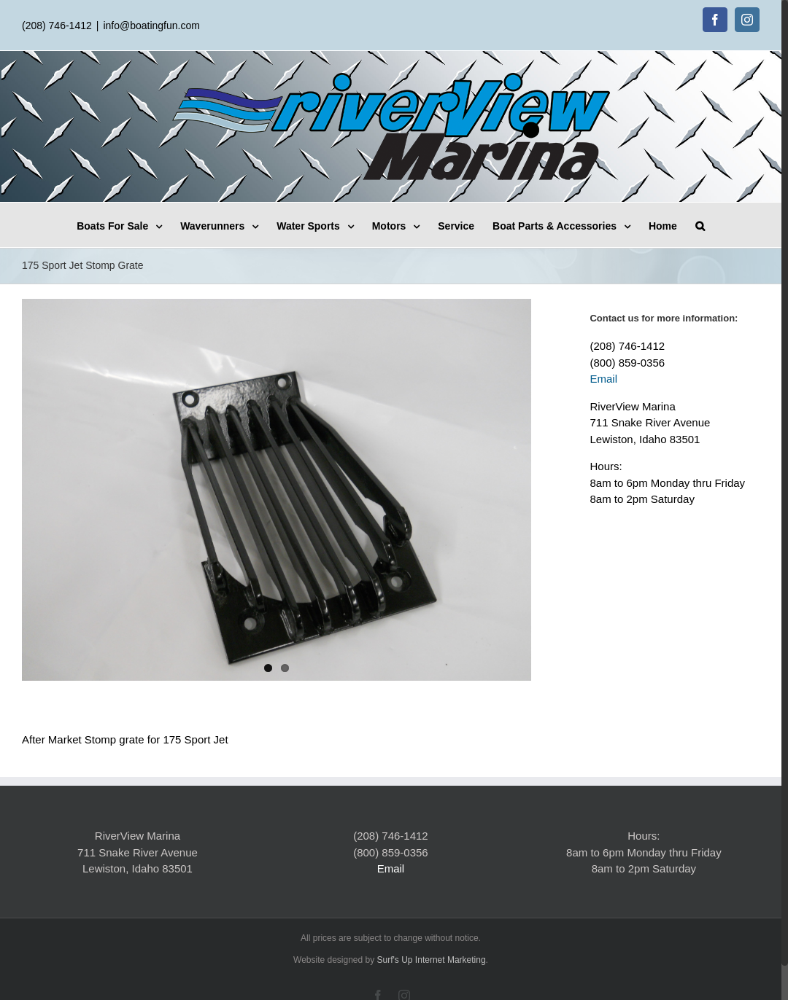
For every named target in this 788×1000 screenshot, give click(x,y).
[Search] (700, 225)
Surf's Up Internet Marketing (431, 960)
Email (603, 378)
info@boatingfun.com (151, 25)
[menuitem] (128, 225)
